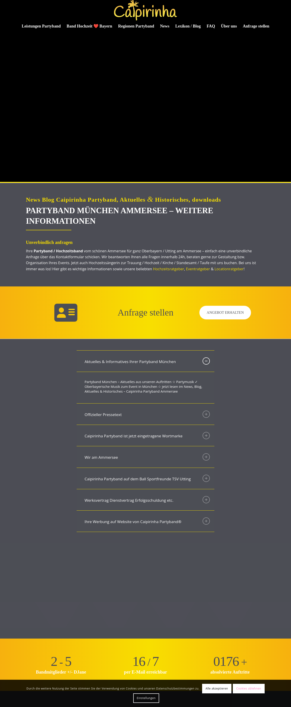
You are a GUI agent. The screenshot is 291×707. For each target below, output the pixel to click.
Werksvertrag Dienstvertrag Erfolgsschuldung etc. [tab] (147, 499)
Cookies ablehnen (248, 688)
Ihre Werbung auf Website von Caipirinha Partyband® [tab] (147, 521)
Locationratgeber (229, 268)
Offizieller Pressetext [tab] (147, 414)
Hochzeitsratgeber (168, 268)
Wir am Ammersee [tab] (147, 457)
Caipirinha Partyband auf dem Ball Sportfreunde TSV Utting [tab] (147, 478)
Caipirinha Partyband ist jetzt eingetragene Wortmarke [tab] (147, 435)
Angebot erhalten (225, 312)
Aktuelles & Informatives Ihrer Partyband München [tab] (147, 361)
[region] (145, 388)
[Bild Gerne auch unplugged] (32, 570)
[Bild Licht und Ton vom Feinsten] (89, 570)
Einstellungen (146, 698)
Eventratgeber (198, 268)
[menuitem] (41, 26)
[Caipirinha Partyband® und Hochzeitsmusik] (145, 10)
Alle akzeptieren (217, 688)
